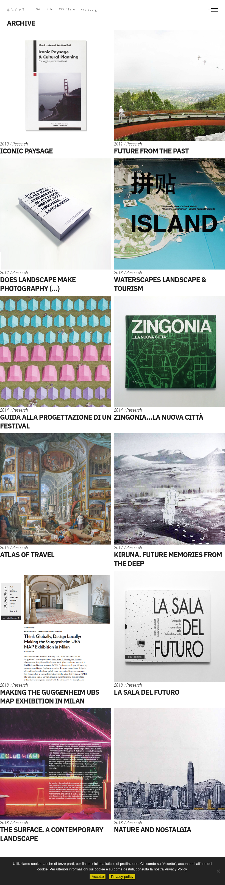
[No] (218, 871)
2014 (4, 410)
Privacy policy (122, 877)
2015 (4, 547)
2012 (4, 272)
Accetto (98, 877)
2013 (118, 272)
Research (20, 144)
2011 (118, 144)
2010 (4, 144)
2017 (118, 547)
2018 (4, 685)
